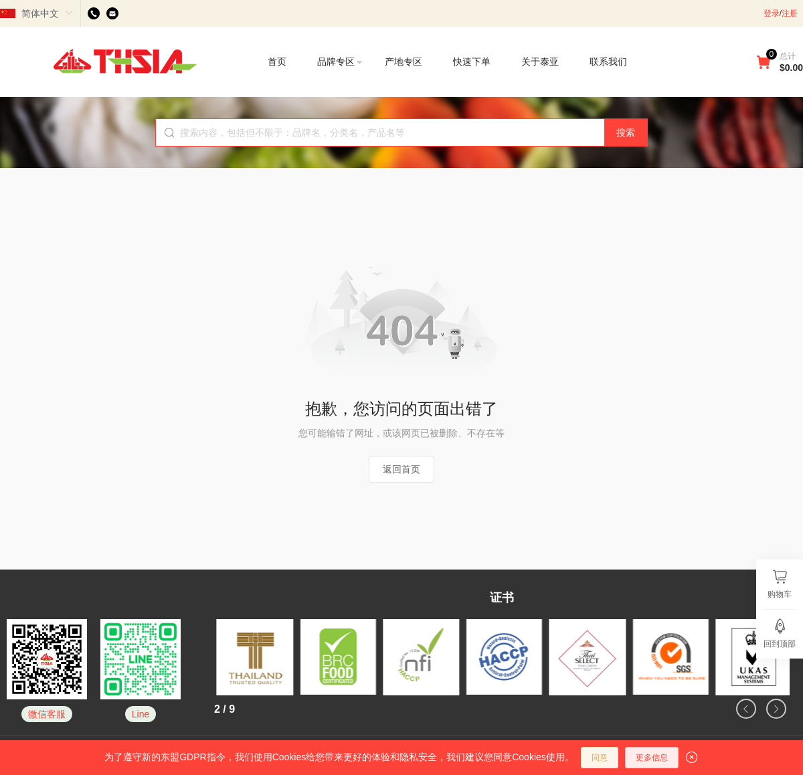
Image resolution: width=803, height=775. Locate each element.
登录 (772, 13)
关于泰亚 (540, 61)
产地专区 (403, 61)
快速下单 (471, 61)
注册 (790, 13)
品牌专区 (340, 61)
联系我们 (608, 61)
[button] (746, 709)
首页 (277, 61)
